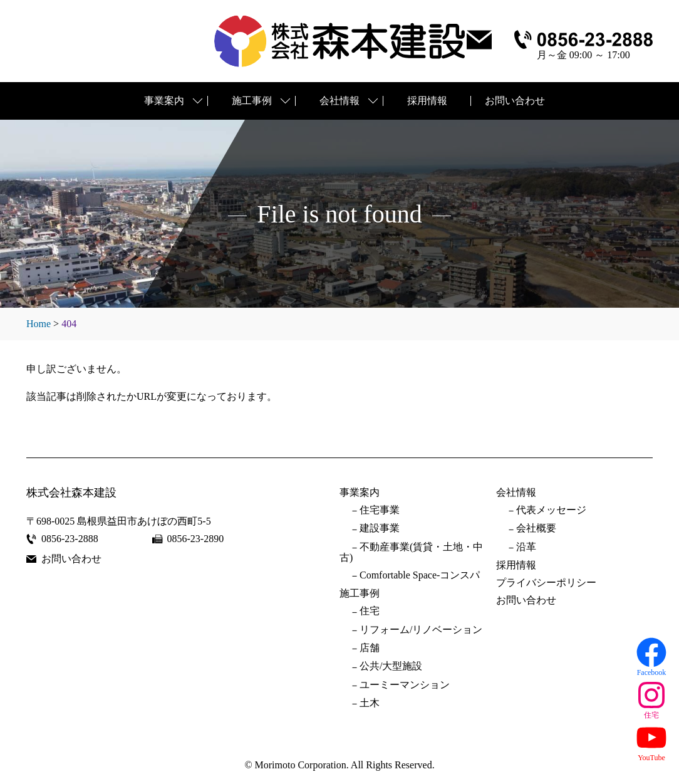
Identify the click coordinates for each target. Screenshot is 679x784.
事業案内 (164, 100)
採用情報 (427, 100)
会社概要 (536, 528)
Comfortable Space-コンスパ (420, 575)
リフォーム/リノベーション (421, 630)
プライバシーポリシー (546, 583)
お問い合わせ (515, 100)
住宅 (370, 611)
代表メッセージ (551, 510)
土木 (370, 703)
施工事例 (252, 100)
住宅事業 (380, 510)
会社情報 (339, 100)
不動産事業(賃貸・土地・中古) (411, 552)
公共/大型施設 (391, 666)
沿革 (526, 547)
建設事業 (380, 528)
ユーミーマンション (405, 685)
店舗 (370, 648)
